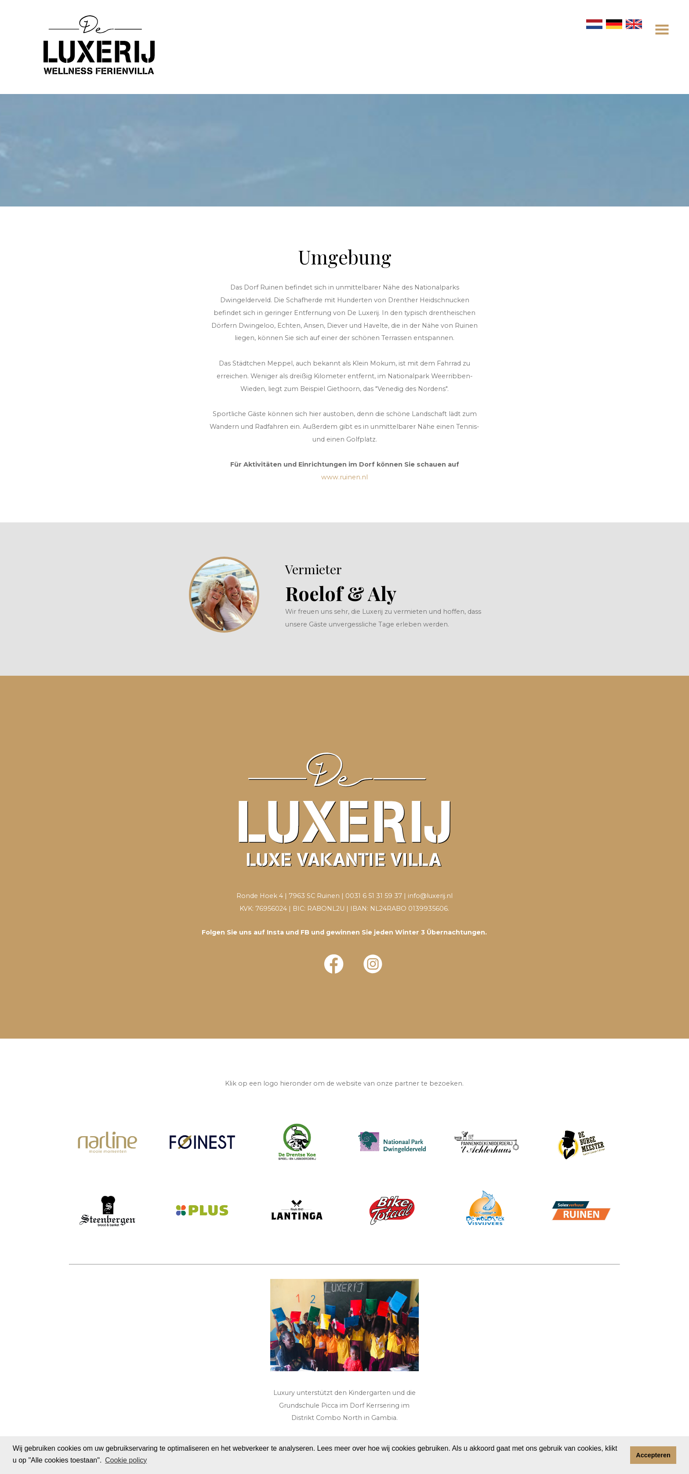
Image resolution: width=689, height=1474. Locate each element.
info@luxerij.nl (430, 896)
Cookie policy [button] (126, 1460)
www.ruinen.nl (344, 477)
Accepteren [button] (653, 1455)
